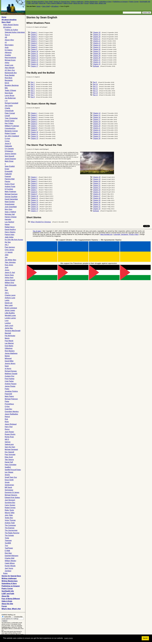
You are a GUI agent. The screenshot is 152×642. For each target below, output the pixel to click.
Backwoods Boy (11, 73)
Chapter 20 (96, 37)
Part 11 (95, 86)
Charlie (7, 108)
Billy (6, 88)
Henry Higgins (10, 232)
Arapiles (8, 55)
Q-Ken (7, 406)
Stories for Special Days (62, 1)
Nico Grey (8, 209)
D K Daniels (9, 148)
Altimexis (8, 52)
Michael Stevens (11, 495)
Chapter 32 (96, 62)
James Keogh (10, 280)
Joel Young (9, 568)
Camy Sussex (10, 505)
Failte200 (8, 174)
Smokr (7, 482)
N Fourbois (9, 189)
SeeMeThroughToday (13, 470)
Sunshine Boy (10, 502)
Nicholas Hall (10, 214)
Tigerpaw (8, 540)
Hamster (8, 219)
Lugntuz (8, 323)
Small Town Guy (11, 477)
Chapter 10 (34, 51)
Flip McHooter (10, 336)
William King (9, 282)
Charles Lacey (10, 295)
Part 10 (95, 84)
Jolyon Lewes (10, 310)
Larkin (7, 300)
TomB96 (8, 543)
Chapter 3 (34, 37)
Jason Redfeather (11, 414)
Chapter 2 (34, 34)
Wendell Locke (10, 315)
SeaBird (8, 467)
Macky (7, 338)
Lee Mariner (9, 343)
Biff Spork (8, 487)
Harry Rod (8, 427)
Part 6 (33, 93)
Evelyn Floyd (9, 184)
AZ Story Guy (10, 70)
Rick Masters (9, 351)
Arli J (7, 245)
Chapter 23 (96, 43)
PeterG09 (8, 394)
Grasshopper (10, 204)
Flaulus (7, 181)
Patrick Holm (9, 234)
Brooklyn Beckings (12, 85)
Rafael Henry (10, 227)
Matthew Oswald (11, 374)
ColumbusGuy (10, 128)
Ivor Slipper (9, 472)
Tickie (7, 538)
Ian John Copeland (12, 136)
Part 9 (95, 82)
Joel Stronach (10, 500)
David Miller (9, 361)
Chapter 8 (34, 47)
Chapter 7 (34, 45)
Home (28, 1)
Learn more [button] (68, 638)
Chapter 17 (34, 66)
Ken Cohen (9, 123)
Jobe (6, 255)
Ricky (7, 422)
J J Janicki (9, 252)
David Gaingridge (11, 199)
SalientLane (9, 444)
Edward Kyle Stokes (12, 497)
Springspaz (9, 490)
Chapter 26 (96, 49)
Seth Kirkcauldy (10, 285)
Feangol (8, 176)
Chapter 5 (34, 41)
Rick (6, 419)
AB (6, 37)
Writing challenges (77, 1)
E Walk (7, 551)
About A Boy (9, 40)
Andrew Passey (10, 384)
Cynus (7, 141)
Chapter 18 (96, 32)
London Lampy (10, 318)
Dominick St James (12, 492)
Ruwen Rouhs (10, 434)
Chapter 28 (96, 53)
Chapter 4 (34, 39)
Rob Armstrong (10, 57)
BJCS (7, 83)
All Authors (55, 6)
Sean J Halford (10, 212)
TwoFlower (9, 548)
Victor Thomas (10, 520)
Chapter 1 (34, 32)
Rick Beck (8, 78)
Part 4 (33, 88)
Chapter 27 (96, 51)
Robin (5, 573)
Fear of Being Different (54, 3)
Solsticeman (9, 485)
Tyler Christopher (11, 118)
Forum (86, 3)
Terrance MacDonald (12, 331)
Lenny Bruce (9, 95)
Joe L (7, 293)
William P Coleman (12, 126)
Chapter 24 (96, 45)
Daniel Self (9, 462)
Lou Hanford (9, 222)
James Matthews (11, 353)
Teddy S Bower (10, 90)
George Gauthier (11, 197)
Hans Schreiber (10, 465)
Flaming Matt (9, 179)
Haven (7, 224)
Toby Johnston (10, 262)
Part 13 (95, 91)
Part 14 (95, 93)
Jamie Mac (9, 328)
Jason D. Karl (10, 272)
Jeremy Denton (10, 154)
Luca (6, 320)
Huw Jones (9, 265)
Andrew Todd (10, 523)
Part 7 (33, 95)
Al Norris (8, 368)
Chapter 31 (96, 60)
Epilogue (96, 66)
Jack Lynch (9, 325)
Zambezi (8, 571)
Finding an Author (11, 30)
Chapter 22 (96, 41)
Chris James (9, 250)
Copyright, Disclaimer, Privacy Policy (126, 234)
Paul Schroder (10, 454)
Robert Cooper (10, 133)
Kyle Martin (9, 346)
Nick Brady (9, 93)
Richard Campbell (11, 103)
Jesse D (8, 143)
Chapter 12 (34, 55)
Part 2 (33, 84)
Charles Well (9, 558)
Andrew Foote (10, 186)
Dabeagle (8, 146)
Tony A (7, 35)
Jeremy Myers (10, 363)
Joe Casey (9, 106)
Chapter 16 (34, 64)
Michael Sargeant (11, 449)
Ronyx (7, 429)
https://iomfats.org (106, 234)
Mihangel (8, 358)
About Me (42, 3)
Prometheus (9, 404)
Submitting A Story (105, 1)
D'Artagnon (9, 151)
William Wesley (10, 561)
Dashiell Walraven (11, 556)
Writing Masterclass (91, 1)
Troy (6, 545)
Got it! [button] (145, 638)
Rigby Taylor (9, 510)
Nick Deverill (9, 156)
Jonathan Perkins (11, 391)
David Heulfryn (10, 229)
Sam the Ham (10, 447)
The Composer (10, 525)
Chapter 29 (96, 55)
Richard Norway (11, 371)
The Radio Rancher (12, 533)
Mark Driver (9, 161)
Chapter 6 (34, 43)
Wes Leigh (9, 305)
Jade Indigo (9, 237)
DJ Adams (8, 50)
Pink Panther (9, 379)
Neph (7, 366)
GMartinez (9, 348)
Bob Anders (9, 45)
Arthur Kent (9, 277)
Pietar (7, 401)
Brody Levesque (11, 308)
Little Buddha (10, 313)
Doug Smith (9, 480)
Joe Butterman (10, 98)
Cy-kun (7, 138)
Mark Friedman (10, 191)
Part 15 (95, 95)
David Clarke (9, 121)
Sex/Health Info (145, 1)
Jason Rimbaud (10, 424)
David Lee (8, 303)
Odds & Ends (67, 3)
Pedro (7, 389)
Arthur (7, 63)
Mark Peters (9, 396)
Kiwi (6, 290)
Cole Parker (9, 381)
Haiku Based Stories (10, 25)
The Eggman (9, 528)
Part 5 (33, 91)
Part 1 (33, 82)
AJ (6, 42)
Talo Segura (9, 459)
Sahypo (7, 442)
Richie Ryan (9, 437)
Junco (7, 270)
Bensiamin (9, 80)
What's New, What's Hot (98, 3)
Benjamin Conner (11, 131)
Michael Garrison (11, 194)
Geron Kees (9, 275)
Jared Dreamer (10, 159)
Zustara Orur (9, 376)
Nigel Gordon (10, 202)
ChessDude (9, 111)
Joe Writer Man (10, 260)
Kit (6, 288)
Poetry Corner (134, 1)
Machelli (8, 333)
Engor (7, 169)
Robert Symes (10, 508)
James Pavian (10, 386)
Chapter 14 (34, 60)
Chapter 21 (96, 39)
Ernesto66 (8, 171)
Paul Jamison (10, 247)
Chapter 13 (34, 58)
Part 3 (33, 86)
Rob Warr (8, 553)
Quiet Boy (8, 409)
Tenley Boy (9, 518)
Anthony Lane (10, 298)
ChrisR (7, 116)
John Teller (9, 515)
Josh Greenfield (11, 207)
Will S (7, 439)
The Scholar (9, 535)
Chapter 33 (96, 64)
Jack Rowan (9, 432)
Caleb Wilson (10, 563)
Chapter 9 (34, 49)
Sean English (10, 166)
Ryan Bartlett (9, 75)
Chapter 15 (34, 62)
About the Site (78, 3)
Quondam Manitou (12, 411)
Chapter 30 (96, 58)
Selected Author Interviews (15, 32)
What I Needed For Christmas (41, 222)
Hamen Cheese (10, 217)
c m (6, 100)
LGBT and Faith (32, 3)
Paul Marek (9, 341)
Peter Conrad (10, 113)
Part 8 (33, 97)
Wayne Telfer (9, 513)
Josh (6, 267)
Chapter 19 (96, 34)
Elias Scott (9, 457)
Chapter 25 (96, 47)
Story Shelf (48, 1)
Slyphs (7, 475)
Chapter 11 (34, 53)
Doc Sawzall (9, 452)
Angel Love (9, 65)
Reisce (7, 417)
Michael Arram (10, 60)
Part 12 (95, 88)
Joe (6, 257)
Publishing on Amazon (120, 1)
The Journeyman (11, 530)
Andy (7, 47)
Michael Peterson (11, 399)
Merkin (7, 356)
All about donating (38, 1)
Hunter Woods (10, 566)
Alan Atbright (9, 68)
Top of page (37, 231)
